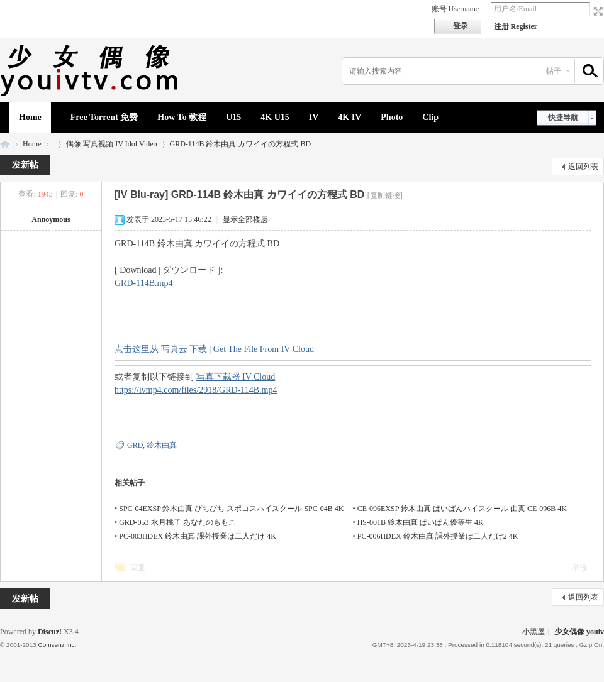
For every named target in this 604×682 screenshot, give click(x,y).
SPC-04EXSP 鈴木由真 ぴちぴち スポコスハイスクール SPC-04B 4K (231, 508)
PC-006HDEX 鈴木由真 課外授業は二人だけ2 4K (437, 536)
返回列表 (583, 166)
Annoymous (50, 219)
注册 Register (516, 26)
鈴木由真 (162, 445)
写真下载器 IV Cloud (236, 377)
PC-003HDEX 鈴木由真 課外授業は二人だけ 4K (197, 536)
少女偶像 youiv (5, 144)
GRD (135, 445)
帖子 (553, 71)
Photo (392, 117)
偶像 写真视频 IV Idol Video (111, 144)
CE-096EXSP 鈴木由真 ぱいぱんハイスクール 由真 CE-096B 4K (462, 508)
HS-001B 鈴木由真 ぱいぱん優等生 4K (420, 522)
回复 (137, 567)
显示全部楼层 (245, 219)
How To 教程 (181, 117)
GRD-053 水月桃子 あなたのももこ (177, 522)
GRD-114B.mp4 (143, 283)
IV (314, 117)
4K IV (349, 117)
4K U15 (274, 117)
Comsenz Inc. (57, 644)
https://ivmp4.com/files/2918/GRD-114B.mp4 (196, 390)
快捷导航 (563, 117)
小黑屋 (533, 631)
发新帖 (25, 165)
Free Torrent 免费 (104, 117)
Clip (430, 117)
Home (30, 117)
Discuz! (50, 631)
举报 (579, 567)
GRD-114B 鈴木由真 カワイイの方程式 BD (240, 144)
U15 (233, 117)
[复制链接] (385, 195)
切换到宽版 (597, 11)
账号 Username (455, 8)
